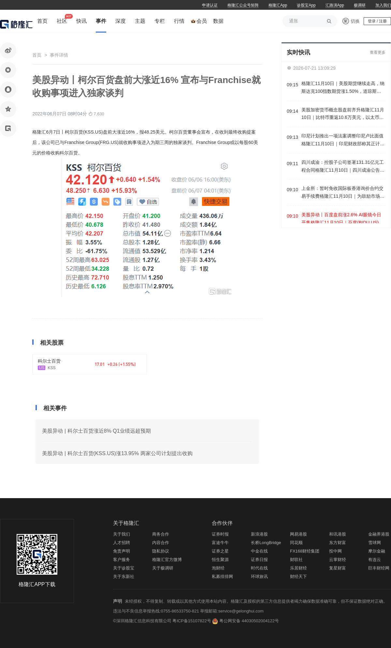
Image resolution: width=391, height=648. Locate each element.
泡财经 (218, 568)
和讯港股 (337, 534)
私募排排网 (222, 576)
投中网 (335, 551)
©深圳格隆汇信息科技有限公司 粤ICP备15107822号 (162, 620)
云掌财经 (337, 559)
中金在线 (259, 551)
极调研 (360, 5)
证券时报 (220, 534)
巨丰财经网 (378, 568)
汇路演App (335, 5)
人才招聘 (121, 542)
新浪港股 (259, 534)
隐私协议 (160, 551)
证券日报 (259, 559)
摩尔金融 (376, 551)
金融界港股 (378, 534)
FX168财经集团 (304, 551)
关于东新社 (123, 576)
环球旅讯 (259, 576)
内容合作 (160, 542)
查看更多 (377, 52)
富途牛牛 (220, 542)
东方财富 (337, 542)
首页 (36, 55)
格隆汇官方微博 (167, 559)
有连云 (374, 559)
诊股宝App (306, 5)
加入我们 (383, 5)
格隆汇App (277, 5)
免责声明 (121, 551)
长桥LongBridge (266, 542)
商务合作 (160, 534)
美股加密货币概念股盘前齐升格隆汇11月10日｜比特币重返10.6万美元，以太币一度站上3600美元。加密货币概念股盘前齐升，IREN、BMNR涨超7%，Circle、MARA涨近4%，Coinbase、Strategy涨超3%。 (342, 114)
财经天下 (298, 576)
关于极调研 (162, 568)
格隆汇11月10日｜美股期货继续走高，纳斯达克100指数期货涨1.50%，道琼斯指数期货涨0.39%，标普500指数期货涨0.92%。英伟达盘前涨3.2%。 (342, 88)
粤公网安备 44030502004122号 (249, 620)
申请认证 (210, 5)
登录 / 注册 (377, 21)
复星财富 (337, 568)
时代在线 (259, 568)
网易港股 (298, 534)
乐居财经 (298, 568)
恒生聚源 (220, 559)
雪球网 (374, 542)
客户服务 (121, 559)
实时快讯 (298, 52)
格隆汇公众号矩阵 (243, 5)
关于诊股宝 (123, 568)
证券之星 (220, 551)
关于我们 (121, 534)
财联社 (296, 559)
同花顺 (296, 542)
